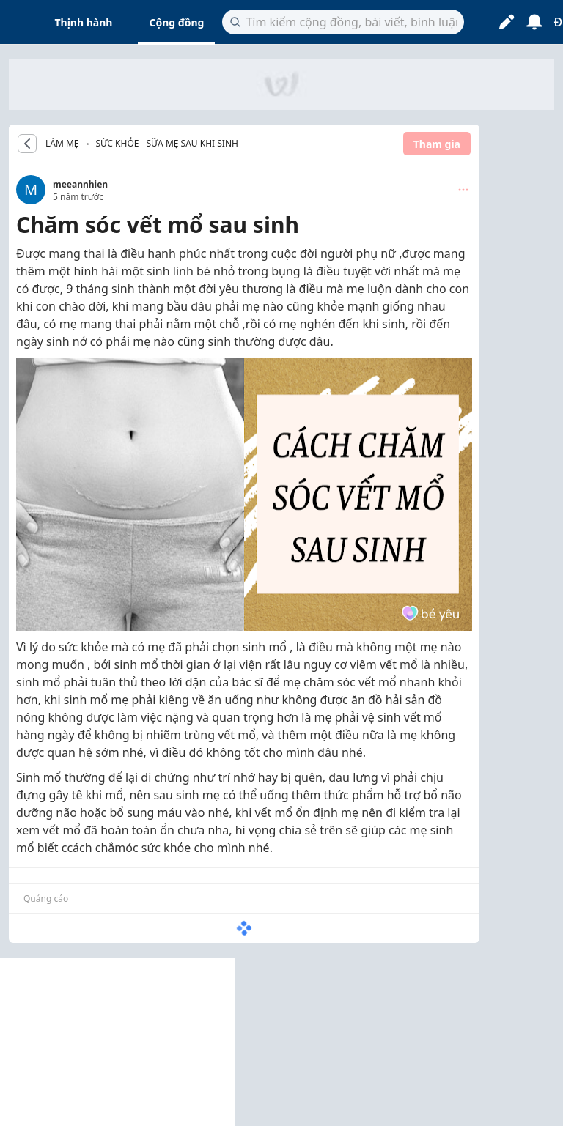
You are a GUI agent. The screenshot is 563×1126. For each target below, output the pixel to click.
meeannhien (80, 184)
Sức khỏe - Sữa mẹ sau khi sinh (167, 143)
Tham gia (436, 144)
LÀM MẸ (62, 143)
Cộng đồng (176, 22)
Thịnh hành (84, 22)
